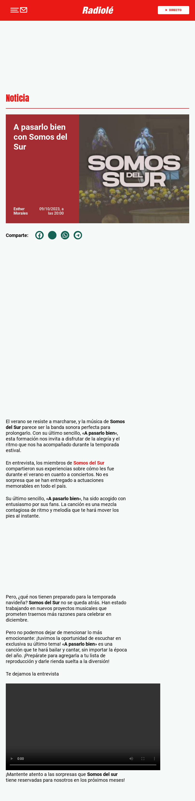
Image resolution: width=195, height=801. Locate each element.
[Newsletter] (24, 10)
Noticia (17, 98)
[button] (14, 10)
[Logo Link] (98, 9)
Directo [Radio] (173, 10)
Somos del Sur (88, 463)
